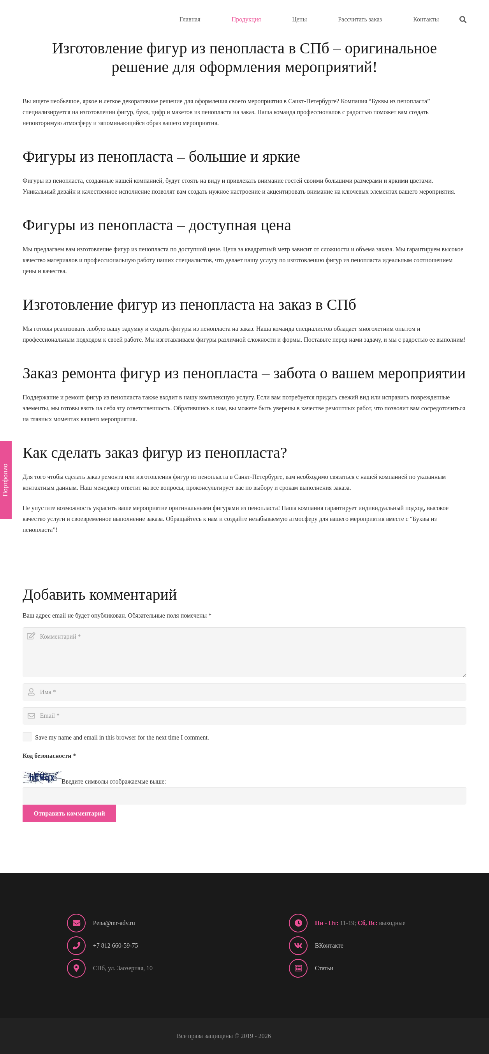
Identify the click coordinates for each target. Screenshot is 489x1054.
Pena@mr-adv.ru (114, 923)
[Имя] (244, 692)
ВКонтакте (329, 945)
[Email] (244, 716)
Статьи (324, 968)
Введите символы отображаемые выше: (114, 781)
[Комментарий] (244, 652)
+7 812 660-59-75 (115, 945)
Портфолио (5, 480)
